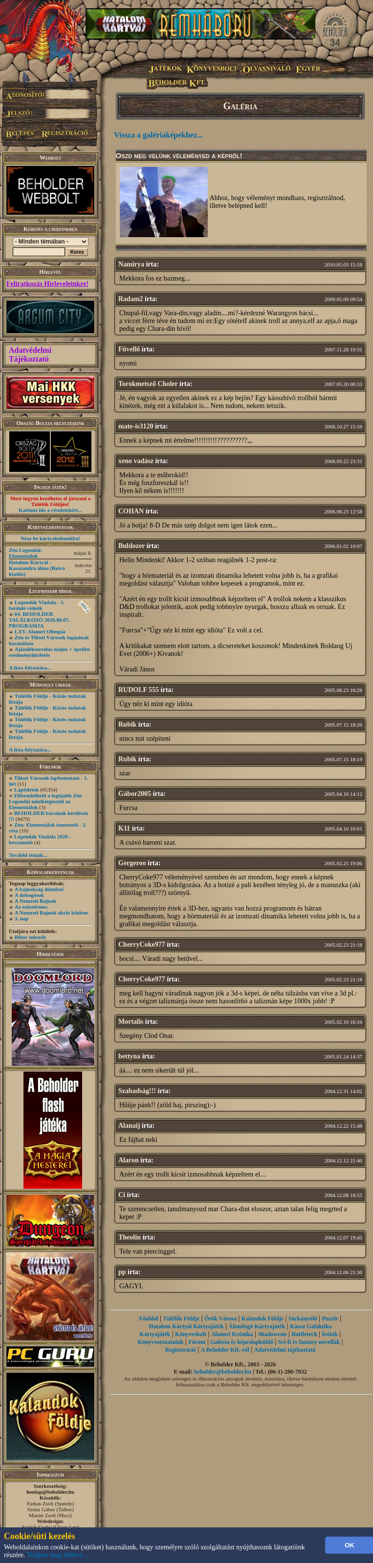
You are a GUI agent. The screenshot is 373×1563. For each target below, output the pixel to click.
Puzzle (330, 1318)
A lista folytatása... (30, 667)
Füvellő (129, 349)
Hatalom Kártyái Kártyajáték (186, 1326)
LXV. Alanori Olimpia (40, 631)
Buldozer (131, 545)
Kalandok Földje (262, 1318)
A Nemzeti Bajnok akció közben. (52, 912)
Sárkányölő (302, 1318)
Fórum (196, 1342)
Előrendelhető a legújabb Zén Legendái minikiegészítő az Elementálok (45, 801)
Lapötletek (26, 789)
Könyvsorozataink (161, 1342)
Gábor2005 (134, 793)
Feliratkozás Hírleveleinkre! (47, 283)
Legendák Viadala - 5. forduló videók (37, 605)
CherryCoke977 (141, 944)
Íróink (330, 1334)
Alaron (128, 1160)
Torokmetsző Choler (147, 383)
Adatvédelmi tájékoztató (285, 1349)
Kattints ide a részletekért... (50, 510)
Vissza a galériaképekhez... (158, 135)
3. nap (22, 918)
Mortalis (130, 1021)
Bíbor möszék (30, 937)
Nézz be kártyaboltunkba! (50, 538)
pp (122, 1272)
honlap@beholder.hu (50, 1492)
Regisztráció (180, 1349)
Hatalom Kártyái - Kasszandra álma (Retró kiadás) (37, 568)
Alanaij (129, 1125)
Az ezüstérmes (31, 907)
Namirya (131, 264)
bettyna (129, 1056)
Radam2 (130, 299)
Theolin (129, 1237)
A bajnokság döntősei (39, 889)
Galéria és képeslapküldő (241, 1342)
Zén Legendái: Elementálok (25, 553)
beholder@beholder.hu (222, 1371)
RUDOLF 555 (138, 689)
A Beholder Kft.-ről (225, 1349)
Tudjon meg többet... (57, 1555)
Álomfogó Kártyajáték (256, 1326)
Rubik (127, 724)
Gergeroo (132, 863)
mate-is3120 (136, 426)
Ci (121, 1194)
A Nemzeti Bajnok (36, 901)
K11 (124, 828)
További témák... (28, 855)
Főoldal (148, 1318)
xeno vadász (136, 461)
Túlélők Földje (181, 1318)
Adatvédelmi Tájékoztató (30, 354)
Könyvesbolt (190, 1334)
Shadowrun (272, 1334)
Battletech (304, 1334)
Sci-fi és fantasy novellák (309, 1342)
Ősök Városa (220, 1318)
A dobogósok (29, 895)
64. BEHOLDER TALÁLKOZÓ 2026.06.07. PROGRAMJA (39, 620)
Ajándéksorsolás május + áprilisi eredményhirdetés (49, 652)
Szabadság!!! (137, 1091)
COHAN (131, 511)
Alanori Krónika (232, 1334)
